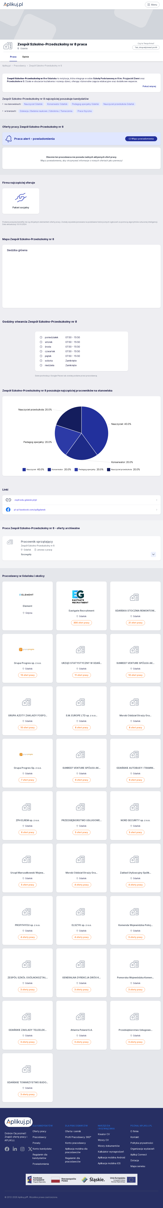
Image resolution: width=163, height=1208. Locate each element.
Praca (13, 56)
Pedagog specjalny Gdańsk (85, 104)
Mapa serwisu (137, 1166)
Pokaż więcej (149, 86)
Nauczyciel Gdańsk (33, 104)
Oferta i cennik (73, 1131)
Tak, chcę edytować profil (146, 47)
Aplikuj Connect (138, 1154)
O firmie (134, 1131)
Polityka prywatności (141, 1142)
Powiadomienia (41, 1163)
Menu (152, 4)
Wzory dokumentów (109, 1145)
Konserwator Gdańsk (57, 104)
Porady (36, 1142)
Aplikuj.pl (6, 65)
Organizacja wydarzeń (142, 1148)
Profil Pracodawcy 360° (78, 1137)
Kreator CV (104, 1134)
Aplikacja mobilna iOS (109, 1163)
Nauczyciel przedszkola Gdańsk (119, 104)
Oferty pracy (39, 1131)
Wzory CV (103, 1140)
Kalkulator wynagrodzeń (111, 1151)
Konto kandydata (42, 1148)
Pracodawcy (20, 65)
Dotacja (134, 1160)
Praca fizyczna (85, 111)
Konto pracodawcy (75, 1142)
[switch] (141, 138)
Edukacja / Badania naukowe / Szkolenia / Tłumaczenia (46, 111)
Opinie (25, 56)
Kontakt (134, 1137)
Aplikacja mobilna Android (111, 1157)
